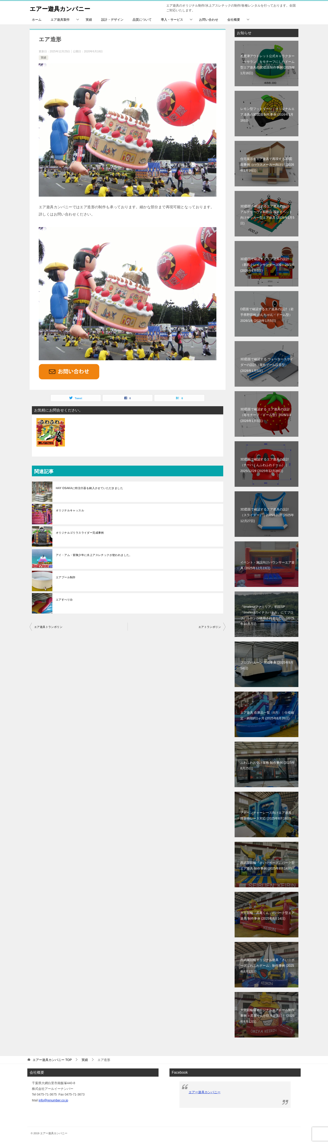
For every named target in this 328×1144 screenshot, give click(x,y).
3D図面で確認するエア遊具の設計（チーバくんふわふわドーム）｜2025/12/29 (264, 464)
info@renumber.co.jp (53, 1100)
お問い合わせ (208, 19)
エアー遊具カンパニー (64, 8)
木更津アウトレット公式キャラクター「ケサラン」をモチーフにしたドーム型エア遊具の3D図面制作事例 (267, 64)
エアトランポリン (209, 627)
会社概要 (233, 19)
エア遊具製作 (60, 19)
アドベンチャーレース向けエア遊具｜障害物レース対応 (267, 815)
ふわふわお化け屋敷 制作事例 (267, 765)
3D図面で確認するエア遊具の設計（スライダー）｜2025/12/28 (267, 515)
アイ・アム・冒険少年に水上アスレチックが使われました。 (94, 555)
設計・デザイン (112, 19)
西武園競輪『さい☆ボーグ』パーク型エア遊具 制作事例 (267, 865)
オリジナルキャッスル (70, 510)
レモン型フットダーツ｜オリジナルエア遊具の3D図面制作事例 (267, 114)
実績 (89, 19)
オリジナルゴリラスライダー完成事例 (80, 532)
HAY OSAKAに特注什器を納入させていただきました (89, 488)
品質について (142, 19)
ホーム (36, 19)
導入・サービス (172, 19)
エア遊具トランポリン (48, 627)
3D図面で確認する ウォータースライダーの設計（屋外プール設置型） (266, 364)
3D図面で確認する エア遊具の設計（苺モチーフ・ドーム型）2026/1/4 (265, 414)
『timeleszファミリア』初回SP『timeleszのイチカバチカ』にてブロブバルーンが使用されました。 (267, 615)
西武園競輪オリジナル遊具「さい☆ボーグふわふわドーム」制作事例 (267, 965)
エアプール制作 (66, 577)
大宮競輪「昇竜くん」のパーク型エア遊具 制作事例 (267, 915)
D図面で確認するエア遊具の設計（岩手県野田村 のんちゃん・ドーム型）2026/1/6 (267, 314)
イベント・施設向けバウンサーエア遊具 (267, 565)
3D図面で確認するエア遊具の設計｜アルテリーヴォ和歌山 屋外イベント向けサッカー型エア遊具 (267, 214)
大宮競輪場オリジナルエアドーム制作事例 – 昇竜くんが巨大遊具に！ (267, 1015)
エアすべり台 (64, 599)
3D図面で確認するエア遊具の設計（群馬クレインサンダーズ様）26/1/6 (267, 264)
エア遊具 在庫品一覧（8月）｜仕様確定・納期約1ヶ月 (267, 715)
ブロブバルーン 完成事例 (266, 665)
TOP (52, 1060)
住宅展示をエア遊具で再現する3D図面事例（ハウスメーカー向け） (267, 164)
